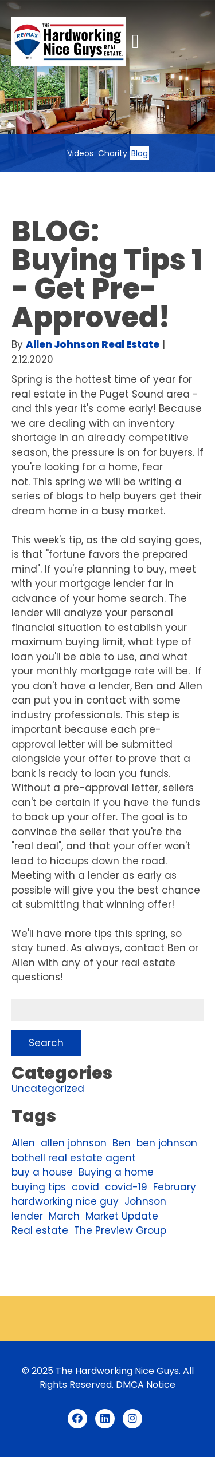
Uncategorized (47, 1088)
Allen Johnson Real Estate (92, 344)
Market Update (121, 1216)
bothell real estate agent (73, 1158)
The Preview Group (120, 1230)
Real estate (39, 1230)
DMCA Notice (145, 1384)
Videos (80, 153)
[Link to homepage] (68, 41)
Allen (23, 1143)
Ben (121, 1143)
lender (27, 1216)
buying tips (38, 1187)
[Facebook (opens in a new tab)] (77, 1418)
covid (85, 1187)
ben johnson (166, 1143)
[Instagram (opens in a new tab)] (132, 1418)
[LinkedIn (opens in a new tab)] (105, 1418)
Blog (139, 153)
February (174, 1187)
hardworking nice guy (65, 1201)
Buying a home (116, 1172)
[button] (135, 41)
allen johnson (74, 1143)
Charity (112, 153)
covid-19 (126, 1187)
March (64, 1216)
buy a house (42, 1172)
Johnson (145, 1201)
